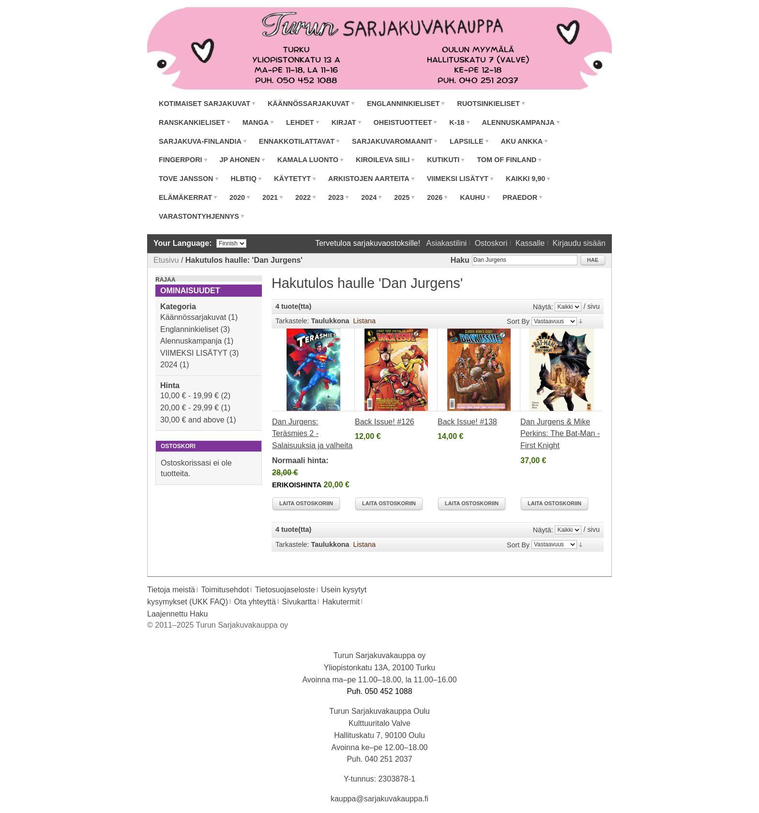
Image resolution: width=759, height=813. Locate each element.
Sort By (518, 321)
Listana (364, 321)
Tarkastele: (292, 321)
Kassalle (530, 243)
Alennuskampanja (191, 341)
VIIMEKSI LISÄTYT (193, 353)
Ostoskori (491, 243)
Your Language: (182, 243)
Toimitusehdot (225, 590)
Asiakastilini (446, 243)
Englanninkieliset (189, 329)
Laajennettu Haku (177, 614)
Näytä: (543, 307)
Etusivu (166, 260)
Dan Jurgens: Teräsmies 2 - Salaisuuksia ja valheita (312, 434)
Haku (460, 260)
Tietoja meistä (171, 590)
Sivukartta (299, 602)
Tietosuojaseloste (285, 590)
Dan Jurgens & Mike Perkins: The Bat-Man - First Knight (560, 434)
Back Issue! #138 (467, 422)
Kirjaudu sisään (579, 243)
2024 (169, 365)
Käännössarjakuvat (193, 317)
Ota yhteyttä (255, 602)
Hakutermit (341, 602)
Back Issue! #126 (384, 422)
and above (192, 420)
